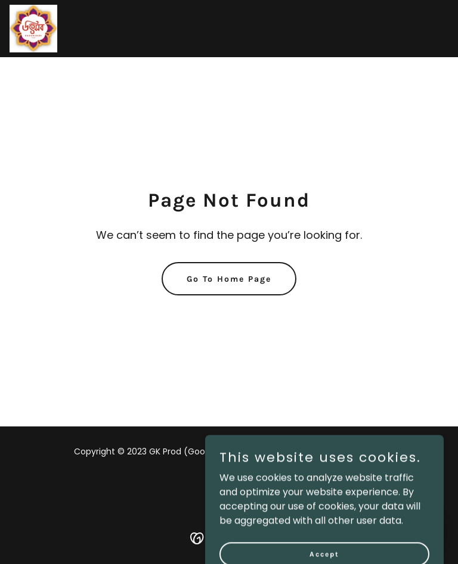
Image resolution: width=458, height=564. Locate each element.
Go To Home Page (229, 279)
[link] (33, 28)
